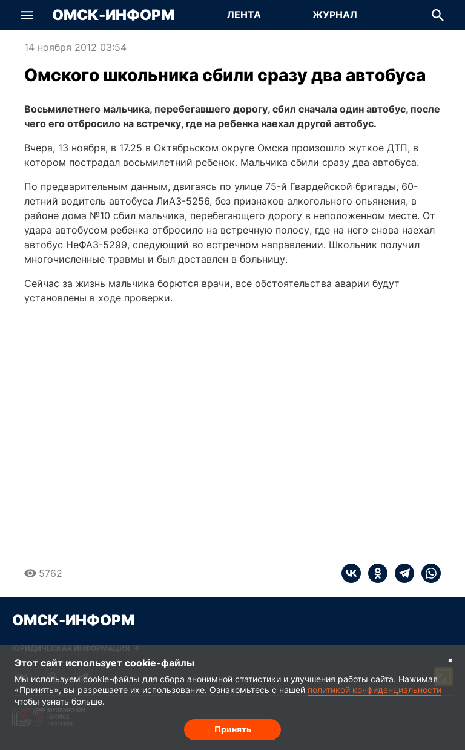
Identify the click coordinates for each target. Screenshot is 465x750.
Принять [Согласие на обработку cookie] (232, 729)
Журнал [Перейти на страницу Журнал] (334, 14)
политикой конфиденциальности (374, 690)
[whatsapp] (427, 573)
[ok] (374, 573)
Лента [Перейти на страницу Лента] (244, 14)
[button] (27, 15)
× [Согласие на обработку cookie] (450, 659)
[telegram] (401, 573)
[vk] (351, 573)
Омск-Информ (113, 15)
